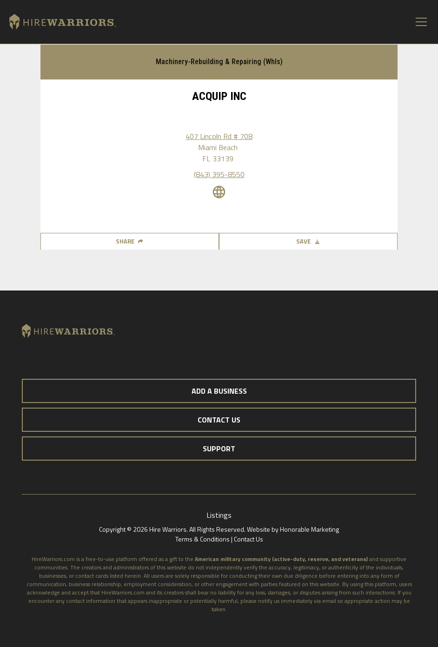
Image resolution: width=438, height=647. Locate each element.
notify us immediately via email (297, 600)
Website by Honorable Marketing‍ (293, 529)
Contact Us (248, 539)
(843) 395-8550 (219, 174)
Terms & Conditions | (204, 539)
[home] (58, 22)
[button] (419, 22)
